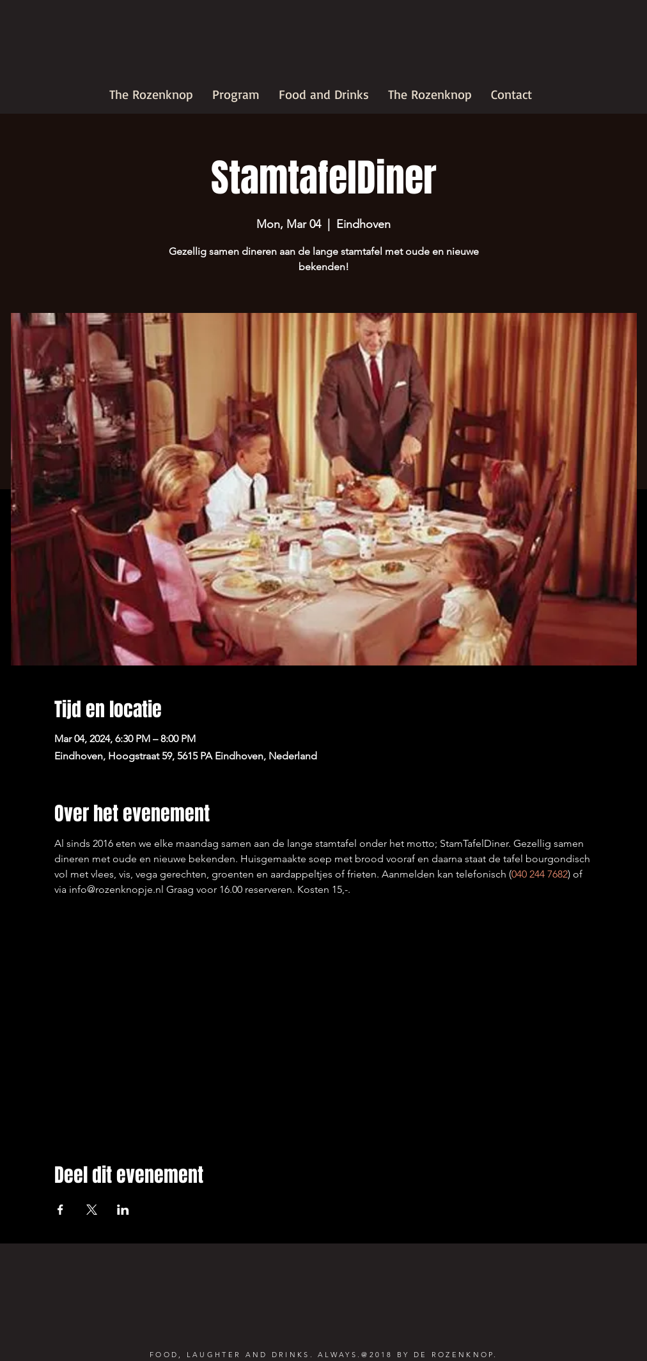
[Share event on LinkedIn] (123, 1210)
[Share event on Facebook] (60, 1210)
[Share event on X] (92, 1210)
